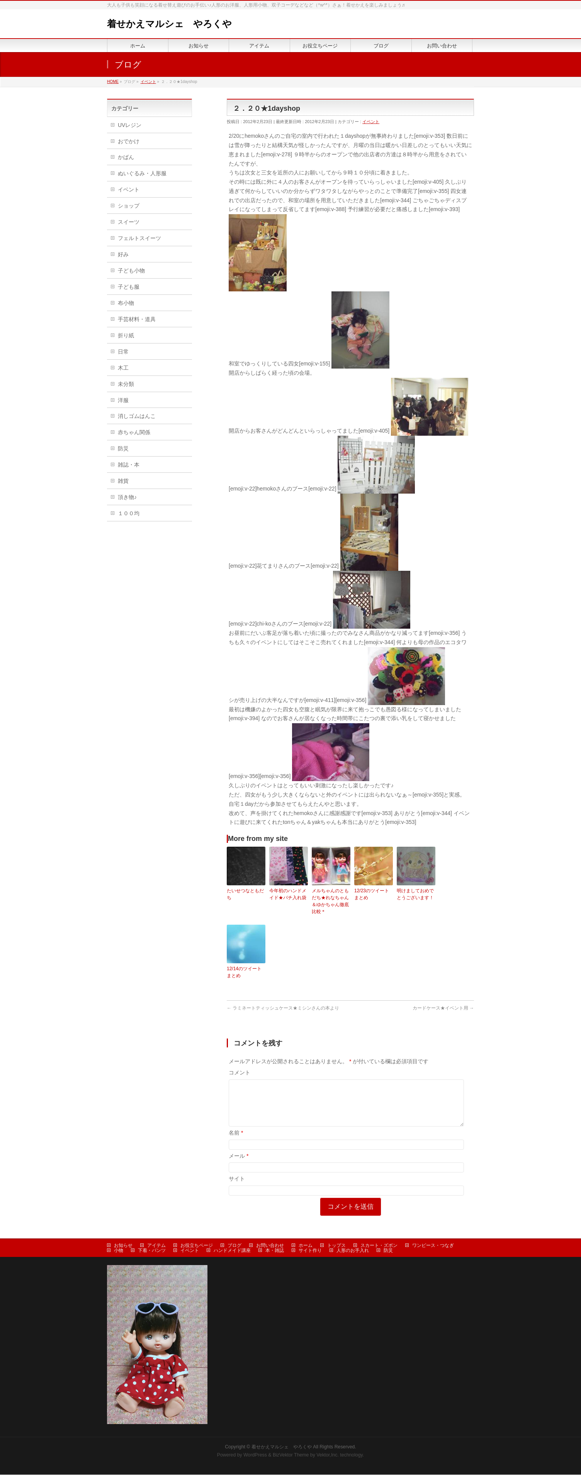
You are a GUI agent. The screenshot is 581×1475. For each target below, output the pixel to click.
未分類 (126, 384)
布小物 (126, 303)
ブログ (234, 1245)
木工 (123, 368)
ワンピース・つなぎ (433, 1245)
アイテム (156, 1245)
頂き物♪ (127, 497)
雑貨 (123, 481)
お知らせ (123, 1245)
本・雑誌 (274, 1250)
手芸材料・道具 (137, 319)
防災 (123, 448)
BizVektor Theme (291, 1455)
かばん (126, 157)
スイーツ (128, 222)
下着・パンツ (152, 1250)
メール (238, 1165)
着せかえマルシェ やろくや (169, 24)
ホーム (306, 1245)
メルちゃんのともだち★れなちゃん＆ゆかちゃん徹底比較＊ (330, 901)
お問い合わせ (270, 1245)
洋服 (123, 400)
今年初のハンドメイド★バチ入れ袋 (287, 894)
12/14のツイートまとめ (244, 972)
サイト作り (310, 1250)
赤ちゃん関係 (134, 432)
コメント (239, 1072)
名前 (236, 1142)
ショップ (128, 206)
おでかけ (128, 141)
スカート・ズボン (379, 1245)
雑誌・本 (128, 465)
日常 (123, 351)
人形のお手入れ (352, 1250)
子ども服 (128, 287)
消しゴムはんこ (137, 416)
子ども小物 (131, 270)
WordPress (255, 1455)
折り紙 (126, 335)
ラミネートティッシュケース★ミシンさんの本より (283, 1008)
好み (123, 254)
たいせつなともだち (245, 894)
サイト (237, 1188)
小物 (118, 1250)
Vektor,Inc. (327, 1455)
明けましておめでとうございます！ (415, 894)
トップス (336, 1245)
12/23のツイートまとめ (371, 894)
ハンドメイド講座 (232, 1250)
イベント (370, 121)
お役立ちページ (196, 1245)
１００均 (128, 513)
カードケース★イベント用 (443, 1008)
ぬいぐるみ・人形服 (142, 173)
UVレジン (129, 125)
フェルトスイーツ (139, 238)
